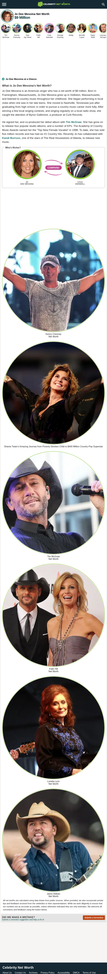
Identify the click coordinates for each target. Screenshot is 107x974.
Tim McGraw (74, 122)
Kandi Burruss (11, 138)
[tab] (53, 80)
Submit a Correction (94, 918)
